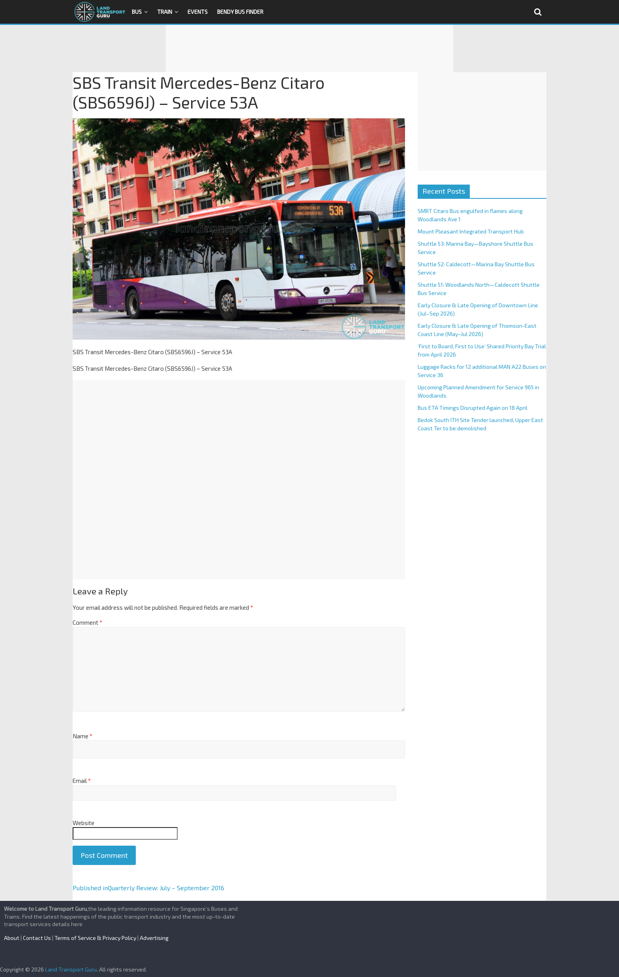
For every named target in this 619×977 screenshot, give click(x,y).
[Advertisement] (309, 48)
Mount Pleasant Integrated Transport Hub (471, 231)
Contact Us (37, 937)
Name (82, 736)
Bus (137, 11)
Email (82, 780)
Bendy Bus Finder (240, 11)
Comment (87, 622)
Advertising (154, 937)
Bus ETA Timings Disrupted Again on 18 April (472, 407)
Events (198, 11)
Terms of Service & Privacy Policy (95, 937)
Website (83, 822)
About (11, 937)
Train (164, 11)
